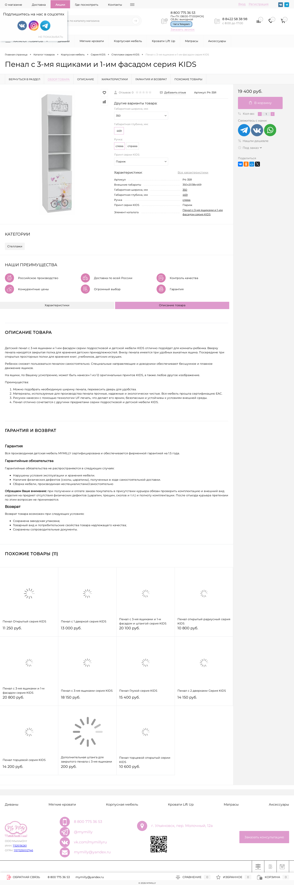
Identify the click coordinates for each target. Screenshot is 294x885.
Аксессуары (217, 41)
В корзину (260, 103)
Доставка (39, 4)
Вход (241, 4)
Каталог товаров (27, 41)
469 (119, 130)
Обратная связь (23, 877)
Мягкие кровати (92, 41)
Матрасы (191, 41)
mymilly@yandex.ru (92, 852)
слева (119, 146)
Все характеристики (193, 172)
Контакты (115, 4)
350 (185, 189)
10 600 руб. (145, 768)
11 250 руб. (29, 630)
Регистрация (258, 4)
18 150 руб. (87, 699)
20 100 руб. (145, 630)
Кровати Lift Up (163, 41)
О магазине (13, 4)
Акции (60, 4)
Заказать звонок (183, 29)
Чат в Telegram (181, 24)
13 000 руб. (87, 630)
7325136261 (20, 845)
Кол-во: (249, 114)
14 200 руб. (29, 768)
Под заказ (248, 148)
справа (132, 146)
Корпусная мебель (128, 41)
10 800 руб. (203, 630)
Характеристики (57, 305)
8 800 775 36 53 (183, 13)
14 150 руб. (203, 699)
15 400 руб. (145, 699)
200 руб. (87, 768)
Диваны (64, 41)
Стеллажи (14, 246)
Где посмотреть (86, 4)
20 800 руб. (29, 699)
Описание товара (172, 305)
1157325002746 (23, 850)
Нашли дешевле (253, 141)
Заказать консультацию (264, 837)
